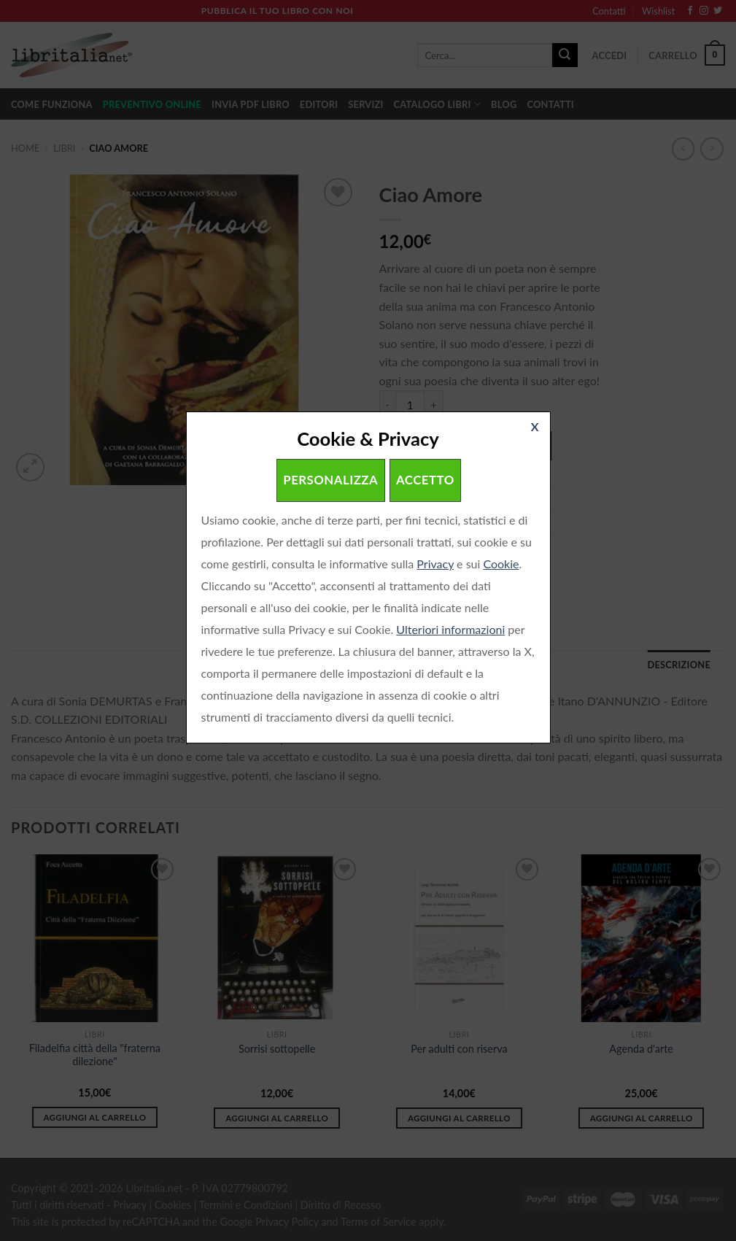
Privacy (435, 564)
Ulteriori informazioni (450, 629)
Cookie (501, 564)
